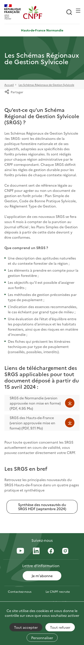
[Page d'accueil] (32, 12)
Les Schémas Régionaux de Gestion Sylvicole (46, 85)
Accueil (9, 85)
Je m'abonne (42, 575)
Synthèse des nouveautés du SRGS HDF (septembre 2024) (42, 506)
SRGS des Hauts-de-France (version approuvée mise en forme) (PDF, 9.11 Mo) (32, 422)
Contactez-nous (19, 591)
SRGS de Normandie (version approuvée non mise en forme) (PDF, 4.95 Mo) (35, 403)
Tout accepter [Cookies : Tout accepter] (26, 627)
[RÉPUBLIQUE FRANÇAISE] (13, 12)
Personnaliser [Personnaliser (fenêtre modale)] (42, 637)
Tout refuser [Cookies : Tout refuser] (60, 627)
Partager (13, 92)
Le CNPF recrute (58, 591)
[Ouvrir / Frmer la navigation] (78, 10)
